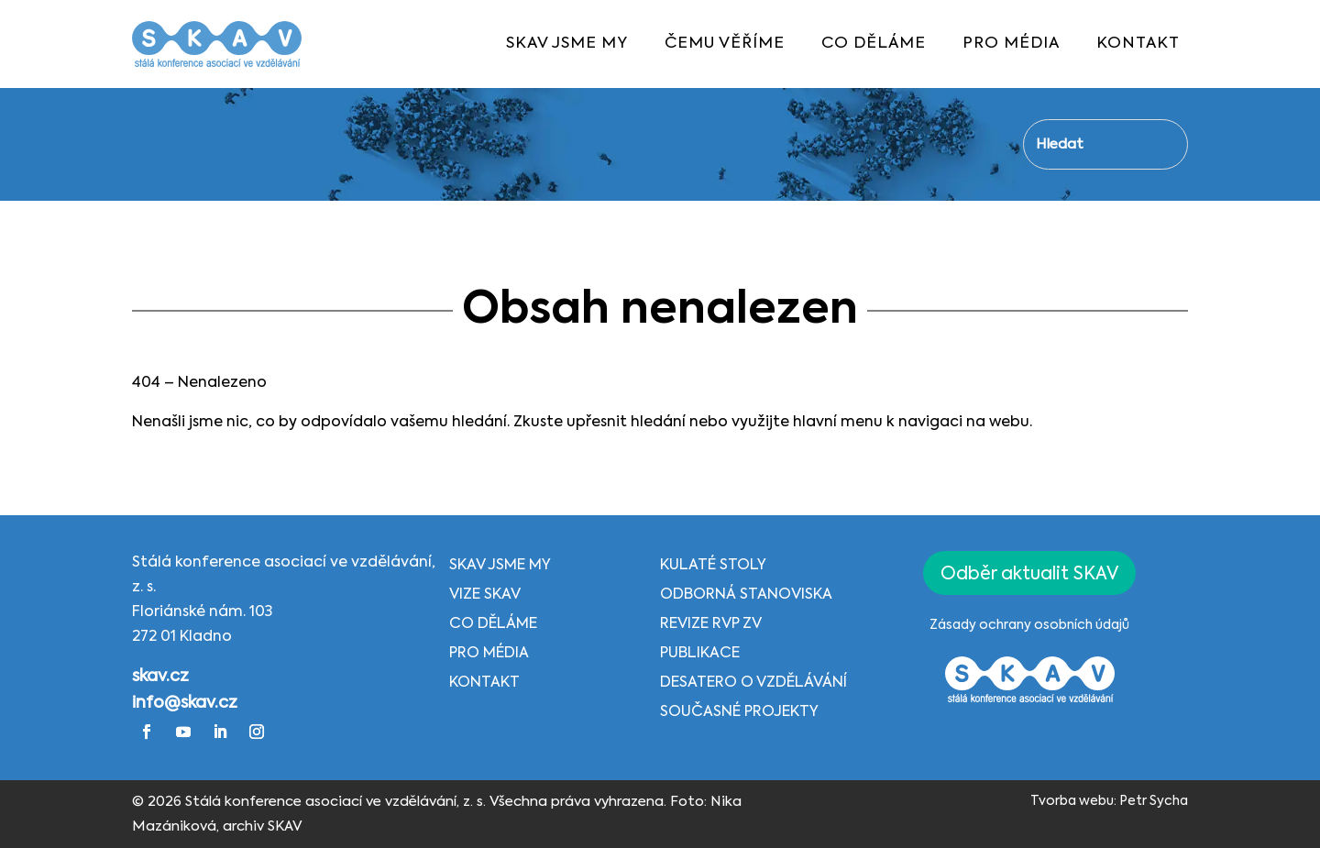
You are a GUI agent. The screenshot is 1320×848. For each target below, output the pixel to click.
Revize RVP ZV (711, 624)
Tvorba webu (1072, 801)
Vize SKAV (485, 595)
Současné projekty (739, 712)
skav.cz (160, 676)
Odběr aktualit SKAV (1029, 574)
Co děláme (493, 624)
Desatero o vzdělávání (753, 683)
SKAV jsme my (500, 565)
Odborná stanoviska (746, 595)
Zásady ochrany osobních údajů (1029, 625)
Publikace (700, 653)
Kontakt (484, 683)
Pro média (489, 653)
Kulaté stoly (713, 565)
